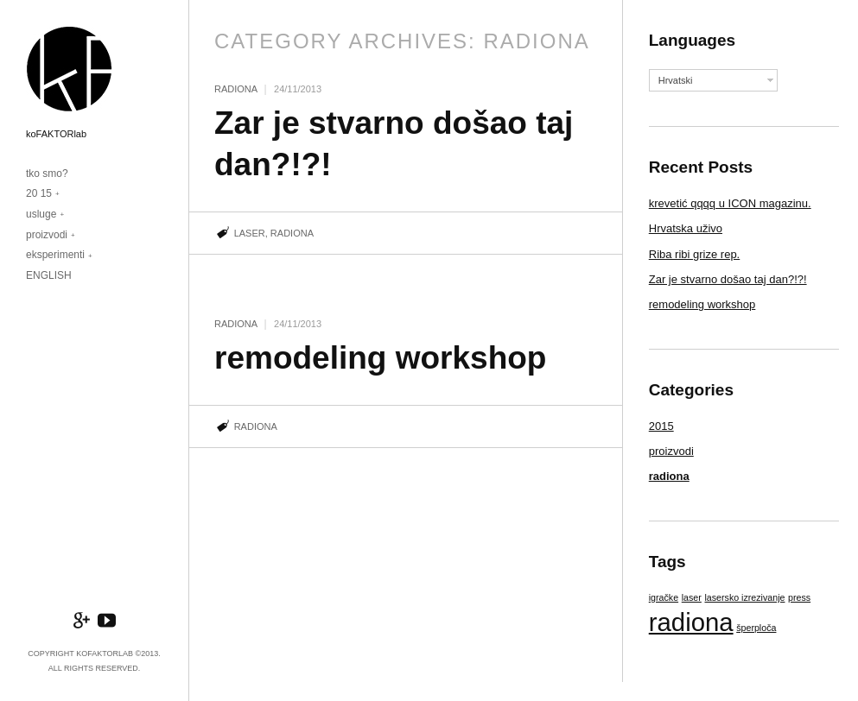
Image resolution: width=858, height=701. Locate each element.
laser (249, 233)
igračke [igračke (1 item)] (663, 597)
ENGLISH (49, 275)
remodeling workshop (380, 358)
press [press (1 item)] (799, 597)
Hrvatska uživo (685, 228)
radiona (235, 89)
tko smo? (47, 173)
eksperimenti (55, 255)
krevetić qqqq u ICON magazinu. (730, 203)
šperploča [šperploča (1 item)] (756, 627)
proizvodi (46, 235)
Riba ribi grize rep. (694, 254)
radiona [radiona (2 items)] (691, 622)
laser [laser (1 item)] (692, 597)
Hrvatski (675, 80)
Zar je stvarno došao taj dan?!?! (728, 279)
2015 (661, 426)
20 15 (39, 193)
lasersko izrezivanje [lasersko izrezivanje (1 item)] (744, 597)
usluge (41, 214)
